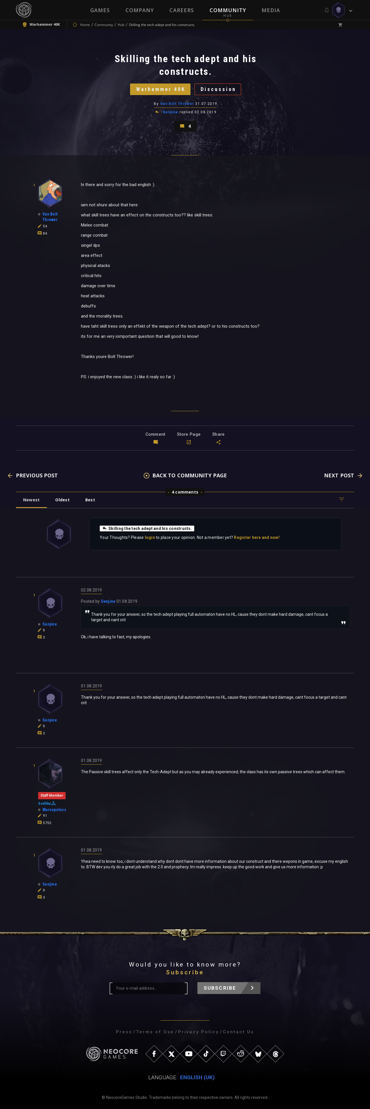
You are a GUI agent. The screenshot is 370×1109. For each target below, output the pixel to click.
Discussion (218, 89)
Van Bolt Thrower (177, 104)
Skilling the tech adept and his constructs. (147, 528)
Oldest (62, 499)
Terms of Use (155, 1031)
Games (100, 10)
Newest (31, 499)
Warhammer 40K (161, 89)
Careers (181, 10)
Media (271, 10)
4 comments (185, 492)
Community (228, 10)
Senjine (170, 112)
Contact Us (238, 1031)
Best (90, 499)
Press (124, 1031)
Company (139, 10)
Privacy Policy (198, 1031)
